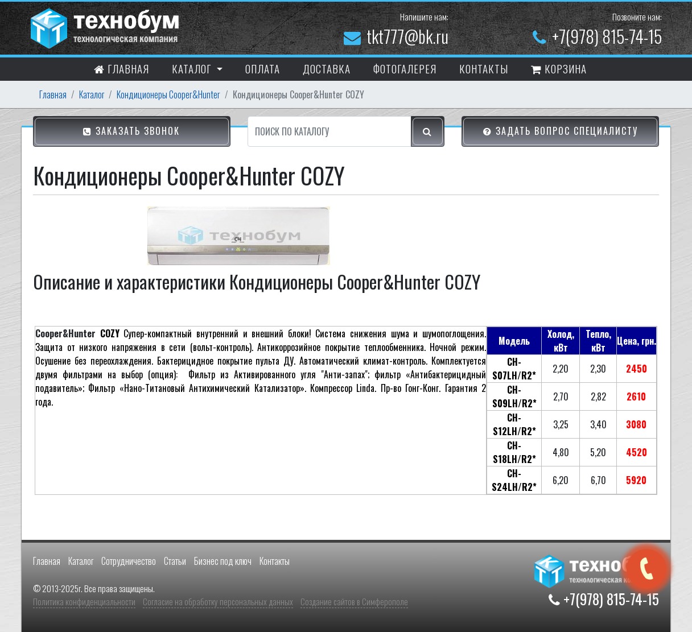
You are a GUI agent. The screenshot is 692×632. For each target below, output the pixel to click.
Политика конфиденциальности (84, 601)
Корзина (559, 70)
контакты (483, 68)
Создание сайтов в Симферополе (354, 601)
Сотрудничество (128, 561)
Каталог (91, 94)
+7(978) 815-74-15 (597, 36)
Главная (121, 70)
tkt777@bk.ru (396, 36)
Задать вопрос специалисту (560, 132)
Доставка (327, 68)
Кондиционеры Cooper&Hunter (168, 94)
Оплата (262, 68)
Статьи (175, 561)
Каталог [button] (193, 68)
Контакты (275, 561)
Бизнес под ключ (223, 561)
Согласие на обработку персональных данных (218, 601)
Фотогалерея (404, 68)
